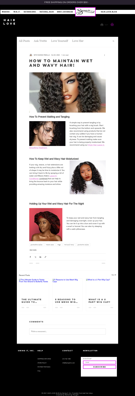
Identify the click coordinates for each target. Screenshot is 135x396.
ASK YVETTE (21, 382)
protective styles (36, 245)
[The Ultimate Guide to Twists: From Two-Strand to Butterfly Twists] (34, 287)
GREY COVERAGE (65, 12)
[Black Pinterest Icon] (70, 384)
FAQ (39, 371)
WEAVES (6, 12)
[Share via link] (45, 257)
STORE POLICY (42, 363)
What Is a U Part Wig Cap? (100, 300)
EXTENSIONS (30, 12)
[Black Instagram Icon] (63, 384)
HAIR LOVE (10, 21)
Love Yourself (59, 40)
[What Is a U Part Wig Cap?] (101, 287)
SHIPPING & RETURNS (44, 359)
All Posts (24, 40)
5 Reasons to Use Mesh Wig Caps (65, 300)
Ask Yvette (40, 40)
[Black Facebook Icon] (67, 384)
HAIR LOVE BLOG (109, 12)
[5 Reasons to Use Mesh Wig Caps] (67, 287)
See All (114, 275)
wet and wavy (69, 245)
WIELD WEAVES (23, 373)
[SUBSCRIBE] (99, 367)
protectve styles (83, 245)
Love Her (77, 40)
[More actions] (104, 55)
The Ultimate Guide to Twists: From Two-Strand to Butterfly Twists (33, 300)
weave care (50, 245)
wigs (59, 245)
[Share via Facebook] (30, 257)
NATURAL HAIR (47, 12)
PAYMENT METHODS (44, 367)
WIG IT (17, 12)
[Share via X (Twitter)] (35, 257)
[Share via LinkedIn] (40, 257)
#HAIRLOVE (21, 378)
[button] (114, 24)
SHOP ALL (21, 359)
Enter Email (87, 359)
